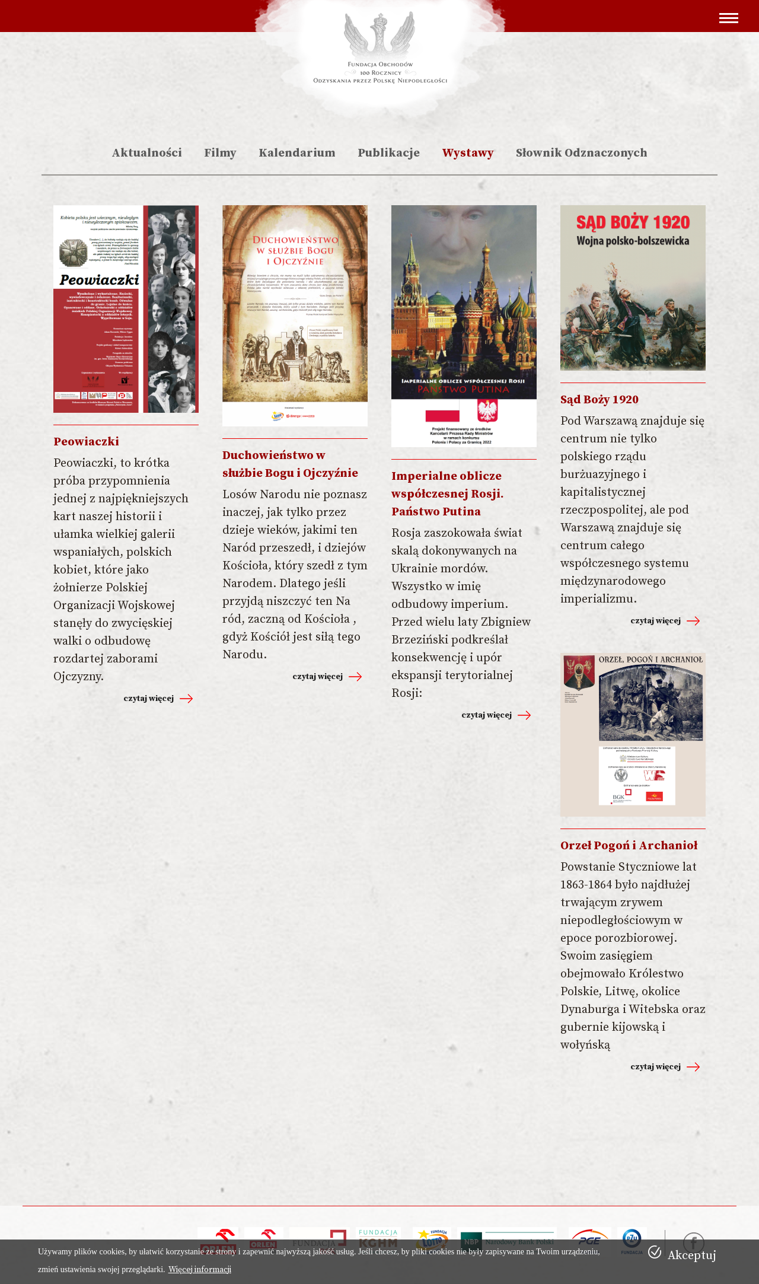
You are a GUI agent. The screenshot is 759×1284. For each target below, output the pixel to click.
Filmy (220, 153)
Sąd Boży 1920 (599, 400)
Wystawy (468, 153)
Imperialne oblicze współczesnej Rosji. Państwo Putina (447, 494)
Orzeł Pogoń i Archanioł (628, 846)
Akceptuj (692, 1255)
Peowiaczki (86, 442)
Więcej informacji (199, 1269)
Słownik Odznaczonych (582, 153)
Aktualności (146, 153)
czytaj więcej (148, 698)
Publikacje (389, 153)
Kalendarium (297, 153)
